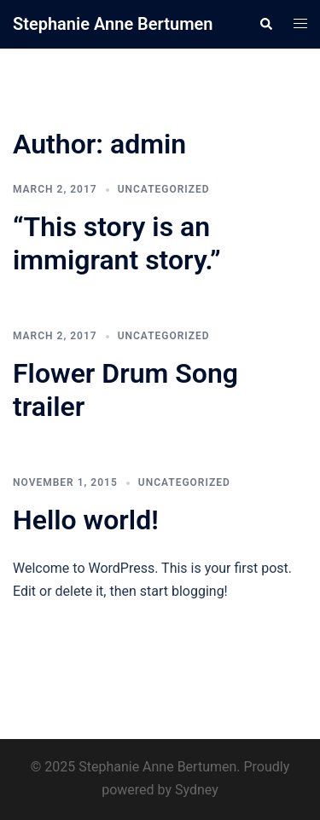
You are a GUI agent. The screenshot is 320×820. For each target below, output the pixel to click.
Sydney (196, 790)
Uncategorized (164, 189)
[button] (265, 24)
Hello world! (86, 520)
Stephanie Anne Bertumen (112, 24)
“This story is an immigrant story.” (117, 243)
